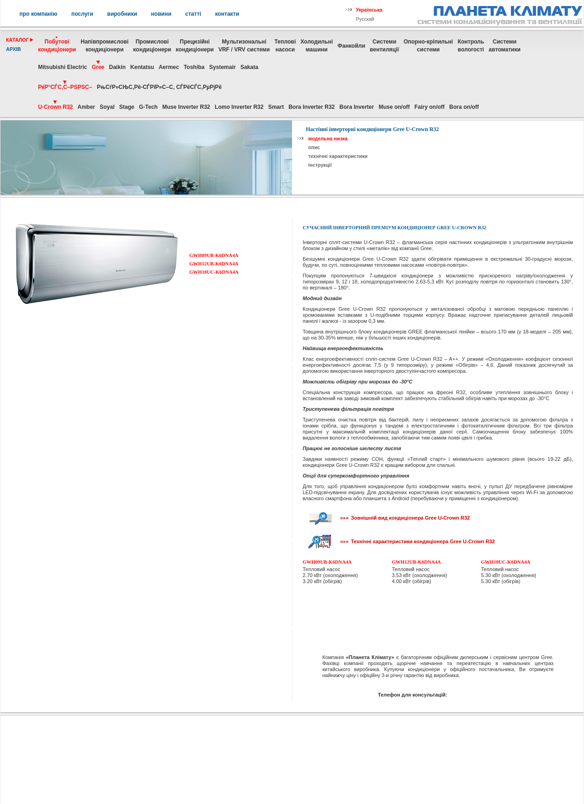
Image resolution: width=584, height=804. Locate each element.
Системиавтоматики (505, 45)
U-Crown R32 (55, 107)
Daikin (117, 67)
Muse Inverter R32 (186, 107)
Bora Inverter (356, 107)
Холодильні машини (316, 45)
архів (13, 49)
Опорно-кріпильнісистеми (428, 45)
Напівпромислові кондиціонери (104, 45)
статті (193, 14)
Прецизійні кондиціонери (195, 45)
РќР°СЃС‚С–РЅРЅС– (65, 87)
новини (161, 14)
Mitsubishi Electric (62, 67)
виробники (122, 14)
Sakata (249, 67)
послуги (82, 14)
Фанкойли (351, 46)
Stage (127, 107)
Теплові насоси (285, 45)
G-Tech (148, 107)
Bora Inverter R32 (311, 107)
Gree (98, 67)
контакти (227, 14)
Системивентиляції (384, 45)
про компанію (38, 14)
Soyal (107, 107)
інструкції (320, 165)
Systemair (222, 67)
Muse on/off (394, 107)
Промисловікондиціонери (152, 45)
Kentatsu (142, 67)
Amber (86, 107)
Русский (365, 19)
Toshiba (194, 67)
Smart (276, 107)
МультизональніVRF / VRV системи (244, 45)
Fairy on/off (430, 107)
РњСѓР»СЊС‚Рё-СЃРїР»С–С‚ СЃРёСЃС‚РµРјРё (159, 87)
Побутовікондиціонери (57, 45)
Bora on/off (464, 107)
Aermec (169, 67)
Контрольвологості (471, 45)
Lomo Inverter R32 (239, 107)
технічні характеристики (337, 156)
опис (314, 147)
